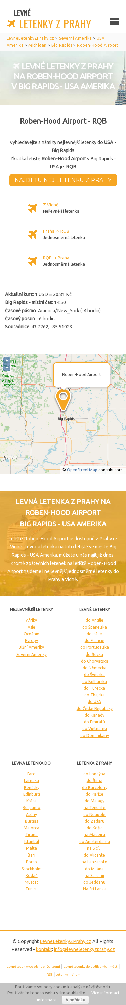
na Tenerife (95, 807)
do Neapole (94, 814)
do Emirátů (94, 722)
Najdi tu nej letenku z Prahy (63, 180)
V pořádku (75, 1000)
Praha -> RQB (56, 231)
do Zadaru (94, 821)
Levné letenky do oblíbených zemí (33, 966)
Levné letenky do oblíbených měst (90, 966)
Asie (31, 627)
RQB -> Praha (56, 257)
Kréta (31, 801)
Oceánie (31, 634)
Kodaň (32, 875)
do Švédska (94, 674)
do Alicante (94, 855)
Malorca (31, 828)
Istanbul (31, 841)
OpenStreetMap (82, 470)
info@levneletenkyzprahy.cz (84, 949)
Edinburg (31, 794)
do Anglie (94, 620)
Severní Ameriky (31, 654)
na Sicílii (94, 848)
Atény (31, 814)
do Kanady (94, 715)
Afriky (31, 620)
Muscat (31, 882)
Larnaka (31, 780)
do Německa (95, 668)
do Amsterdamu (94, 841)
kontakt (44, 949)
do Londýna (94, 774)
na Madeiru (94, 834)
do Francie (94, 640)
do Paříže (94, 794)
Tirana (31, 834)
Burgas (31, 821)
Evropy (31, 640)
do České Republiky (95, 708)
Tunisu (31, 889)
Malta (31, 848)
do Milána (94, 869)
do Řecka (94, 654)
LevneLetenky (65, 941)
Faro (31, 774)
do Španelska (94, 627)
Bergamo (31, 807)
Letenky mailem (67, 974)
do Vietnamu (94, 728)
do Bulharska (94, 681)
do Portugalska (94, 647)
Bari (31, 855)
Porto (31, 862)
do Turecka (94, 688)
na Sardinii (94, 875)
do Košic (94, 828)
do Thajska (94, 695)
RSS (49, 974)
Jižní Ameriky (31, 647)
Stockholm (32, 869)
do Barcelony (94, 787)
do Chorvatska (94, 661)
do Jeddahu (94, 882)
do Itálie (94, 634)
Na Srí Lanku (94, 889)
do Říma (94, 780)
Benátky (31, 787)
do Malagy (94, 801)
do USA (94, 701)
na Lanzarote (94, 862)
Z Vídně (50, 204)
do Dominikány (94, 735)
